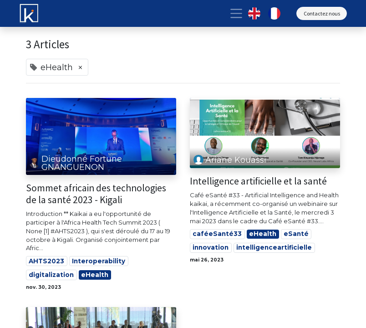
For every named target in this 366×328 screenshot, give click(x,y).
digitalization (51, 274)
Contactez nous (322, 13)
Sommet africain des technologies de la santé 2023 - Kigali (96, 194)
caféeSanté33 (217, 233)
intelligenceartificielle (274, 247)
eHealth (94, 274)
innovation (211, 247)
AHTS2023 (46, 261)
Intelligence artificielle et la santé (258, 181)
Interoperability (98, 261)
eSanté (296, 233)
